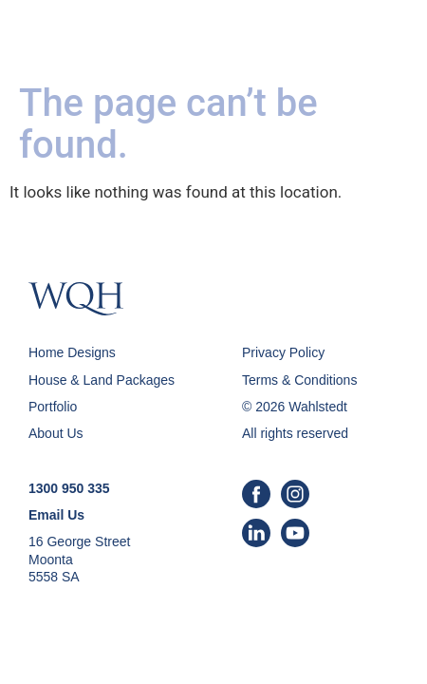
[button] (386, 38)
